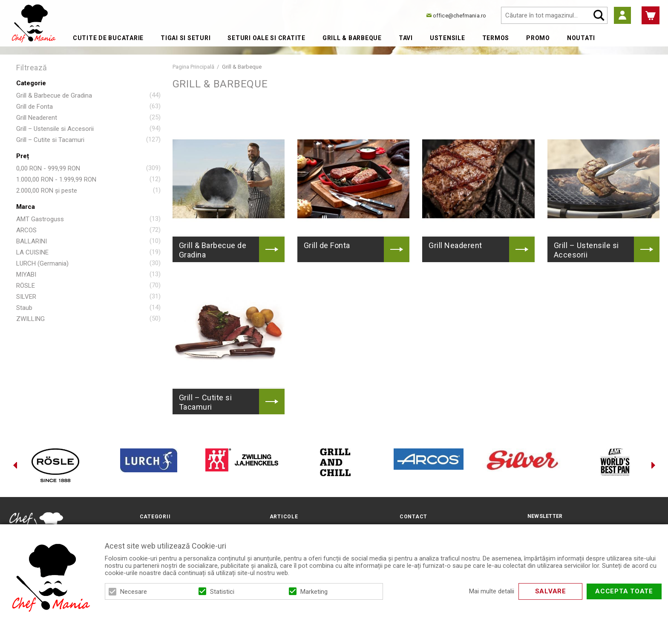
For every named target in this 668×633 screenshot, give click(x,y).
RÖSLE (25, 285)
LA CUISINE (32, 252)
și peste (46, 190)
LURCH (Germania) (42, 263)
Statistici (222, 591)
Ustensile (447, 38)
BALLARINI (31, 241)
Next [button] (653, 465)
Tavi (406, 38)
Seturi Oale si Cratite (266, 38)
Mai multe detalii (491, 591)
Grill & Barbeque (352, 38)
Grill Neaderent (36, 117)
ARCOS (26, 230)
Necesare (133, 591)
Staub (24, 308)
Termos (496, 38)
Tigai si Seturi (185, 38)
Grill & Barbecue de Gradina (54, 95)
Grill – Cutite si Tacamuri (50, 140)
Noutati (581, 38)
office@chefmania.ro (459, 15)
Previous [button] (15, 465)
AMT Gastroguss (40, 219)
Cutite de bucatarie (108, 38)
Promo (538, 38)
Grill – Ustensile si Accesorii (55, 129)
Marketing (314, 591)
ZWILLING (30, 319)
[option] (55, 465)
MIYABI (26, 274)
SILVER (26, 297)
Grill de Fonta (34, 106)
